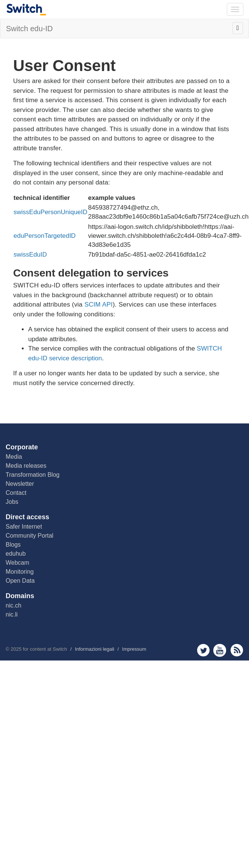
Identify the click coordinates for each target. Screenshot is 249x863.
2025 (16, 649)
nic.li (12, 614)
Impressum (134, 649)
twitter (203, 650)
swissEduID (30, 254)
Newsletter (20, 484)
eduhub (16, 553)
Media (14, 456)
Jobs (12, 502)
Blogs (13, 544)
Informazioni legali (94, 649)
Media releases (26, 465)
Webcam (17, 562)
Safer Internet (24, 526)
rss (236, 650)
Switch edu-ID (29, 28)
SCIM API (99, 304)
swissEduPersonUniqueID (51, 212)
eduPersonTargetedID (44, 235)
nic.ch (13, 605)
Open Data (20, 580)
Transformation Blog (32, 475)
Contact (16, 493)
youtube (219, 650)
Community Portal (29, 535)
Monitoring (20, 571)
